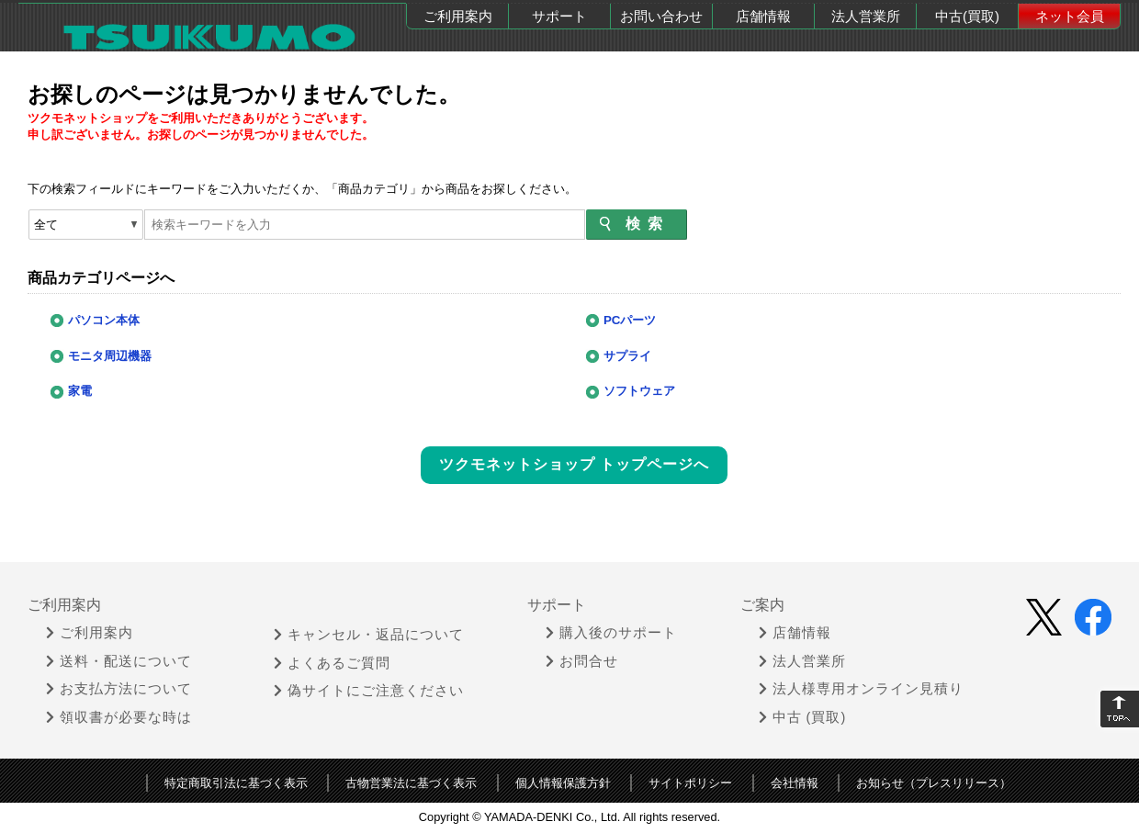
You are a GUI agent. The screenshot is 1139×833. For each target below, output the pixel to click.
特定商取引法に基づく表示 (236, 783)
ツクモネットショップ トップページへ (574, 464)
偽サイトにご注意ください (369, 690)
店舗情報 (763, 16)
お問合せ (582, 661)
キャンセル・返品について (369, 634)
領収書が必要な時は (119, 717)
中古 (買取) (803, 717)
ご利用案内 (457, 16)
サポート (559, 16)
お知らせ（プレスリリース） (933, 783)
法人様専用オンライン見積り (861, 688)
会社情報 (794, 783)
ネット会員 (1069, 16)
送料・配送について (119, 661)
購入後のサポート (611, 632)
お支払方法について (119, 688)
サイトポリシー (690, 783)
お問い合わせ (661, 16)
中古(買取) (967, 16)
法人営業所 (865, 16)
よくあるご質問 (332, 663)
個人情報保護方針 (563, 783)
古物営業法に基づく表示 (411, 783)
